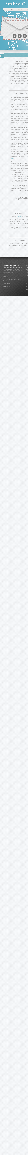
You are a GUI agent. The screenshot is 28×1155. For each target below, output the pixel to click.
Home (11, 9)
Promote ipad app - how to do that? (11, 275)
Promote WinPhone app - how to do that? (12, 280)
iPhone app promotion (9, 272)
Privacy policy (6, 286)
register (20, 216)
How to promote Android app (11, 269)
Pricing (19, 9)
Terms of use (6, 283)
